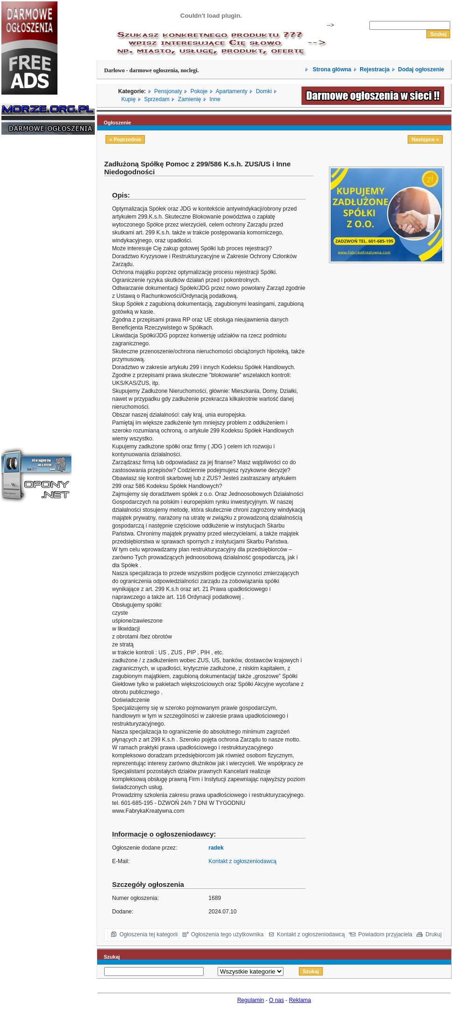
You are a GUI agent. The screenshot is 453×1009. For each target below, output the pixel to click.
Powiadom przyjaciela (385, 934)
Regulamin (250, 1000)
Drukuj (433, 934)
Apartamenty (232, 91)
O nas (276, 1000)
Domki (264, 91)
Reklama (300, 1000)
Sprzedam (157, 99)
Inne (214, 99)
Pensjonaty (168, 91)
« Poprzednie (125, 139)
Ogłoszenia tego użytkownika (227, 934)
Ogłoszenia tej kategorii (149, 934)
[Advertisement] (29, 283)
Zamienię (189, 99)
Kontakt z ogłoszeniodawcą (242, 861)
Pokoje (199, 91)
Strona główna (331, 69)
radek (216, 847)
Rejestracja (374, 69)
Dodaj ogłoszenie (421, 69)
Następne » (425, 139)
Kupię (128, 99)
